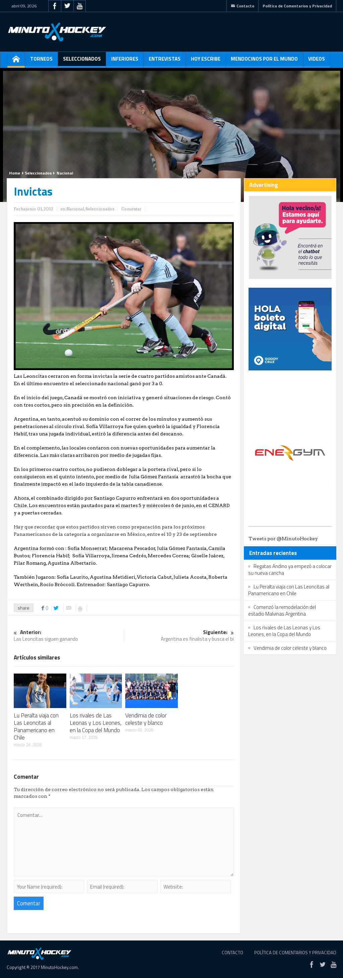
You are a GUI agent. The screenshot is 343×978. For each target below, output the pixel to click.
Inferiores (124, 61)
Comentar (131, 208)
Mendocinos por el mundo (264, 61)
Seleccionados (82, 61)
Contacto (242, 6)
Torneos (41, 61)
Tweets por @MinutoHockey (283, 538)
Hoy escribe (205, 61)
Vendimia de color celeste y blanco (145, 719)
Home (14, 173)
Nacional (65, 173)
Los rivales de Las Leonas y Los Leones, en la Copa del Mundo (96, 723)
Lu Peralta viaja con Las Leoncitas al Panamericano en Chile (36, 726)
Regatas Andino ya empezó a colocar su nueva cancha (290, 569)
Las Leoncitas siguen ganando (69, 636)
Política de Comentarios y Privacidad (297, 6)
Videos (316, 61)
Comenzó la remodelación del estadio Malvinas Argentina (282, 610)
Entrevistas (165, 61)
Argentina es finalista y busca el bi (179, 636)
